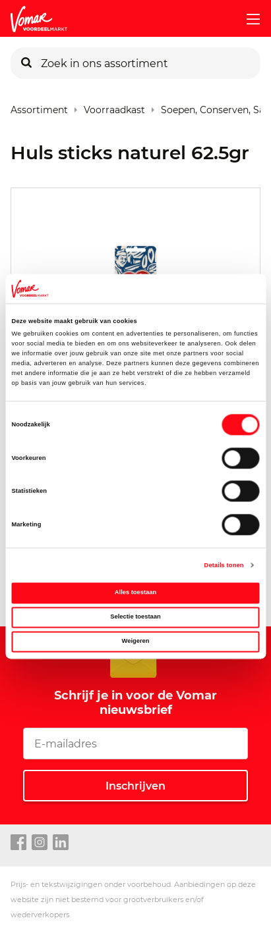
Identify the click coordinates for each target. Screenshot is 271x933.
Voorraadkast (114, 107)
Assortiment (39, 107)
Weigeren (136, 641)
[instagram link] (39, 843)
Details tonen (224, 565)
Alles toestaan (135, 593)
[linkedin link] (61, 843)
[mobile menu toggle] (247, 19)
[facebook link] (18, 843)
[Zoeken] (26, 63)
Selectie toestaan (135, 617)
